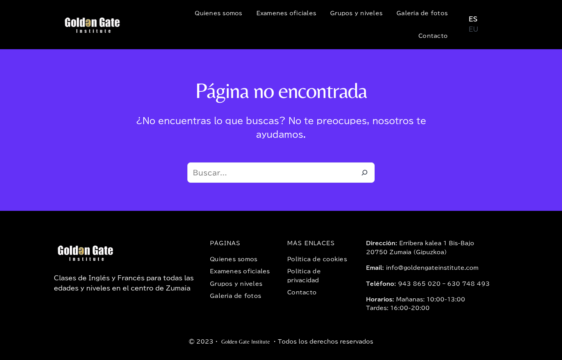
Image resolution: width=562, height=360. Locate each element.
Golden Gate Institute (245, 342)
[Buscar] (364, 172)
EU (473, 29)
